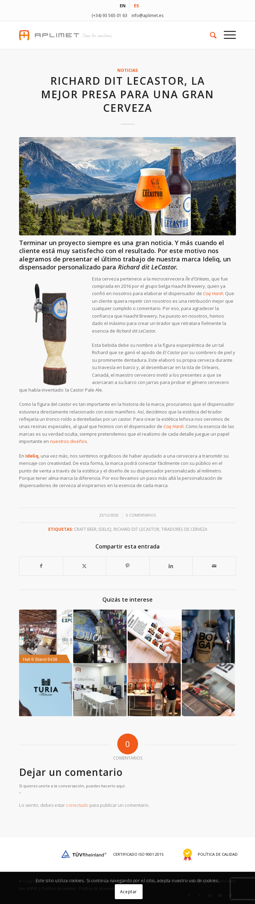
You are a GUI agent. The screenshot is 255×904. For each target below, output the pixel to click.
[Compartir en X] (84, 566)
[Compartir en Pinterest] (127, 566)
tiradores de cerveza (184, 529)
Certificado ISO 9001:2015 (111, 854)
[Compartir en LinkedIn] (171, 566)
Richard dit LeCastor (136, 529)
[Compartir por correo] (214, 566)
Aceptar (128, 892)
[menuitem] (122, 5)
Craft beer (85, 529)
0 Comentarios (141, 515)
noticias (127, 70)
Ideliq (211, 259)
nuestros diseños (68, 441)
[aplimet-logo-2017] (106, 35)
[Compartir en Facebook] (41, 566)
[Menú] (226, 35)
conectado (77, 805)
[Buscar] (210, 35)
